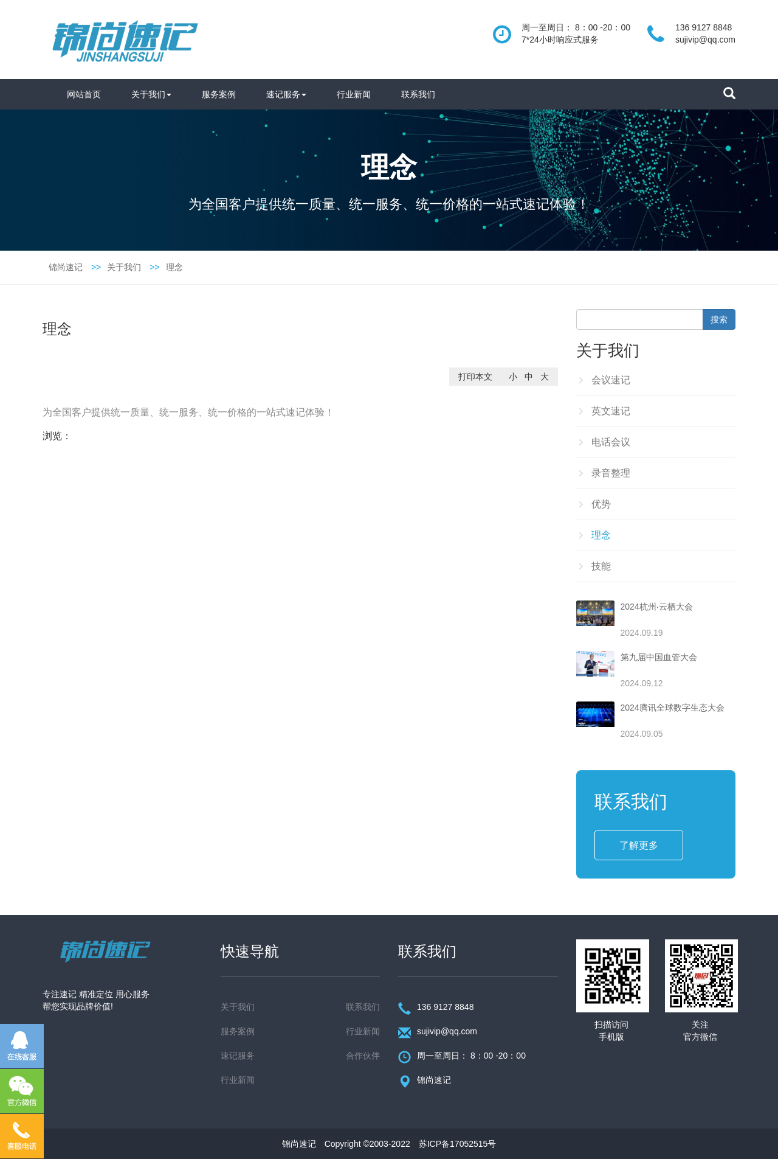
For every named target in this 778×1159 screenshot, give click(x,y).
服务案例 (219, 94)
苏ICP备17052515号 (458, 1144)
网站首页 (84, 94)
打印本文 (475, 376)
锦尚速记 (66, 267)
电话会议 (610, 442)
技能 (601, 566)
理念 (174, 267)
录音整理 (610, 473)
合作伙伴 (363, 1055)
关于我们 (151, 94)
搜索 (719, 319)
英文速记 (610, 411)
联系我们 (418, 94)
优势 (601, 504)
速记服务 (286, 94)
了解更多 (638, 845)
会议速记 (610, 380)
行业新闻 (354, 94)
